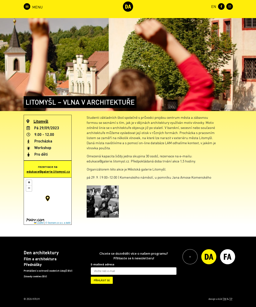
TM (224, 298)
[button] (47, 198)
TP (230, 298)
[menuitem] (213, 6)
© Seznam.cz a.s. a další (57, 223)
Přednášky (33, 264)
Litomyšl (40, 121)
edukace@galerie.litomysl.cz (48, 171)
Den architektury (41, 252)
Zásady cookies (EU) (35, 276)
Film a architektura (40, 258)
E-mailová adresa (102, 264)
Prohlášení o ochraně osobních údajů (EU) (48, 270)
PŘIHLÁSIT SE (102, 280)
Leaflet (39, 223)
